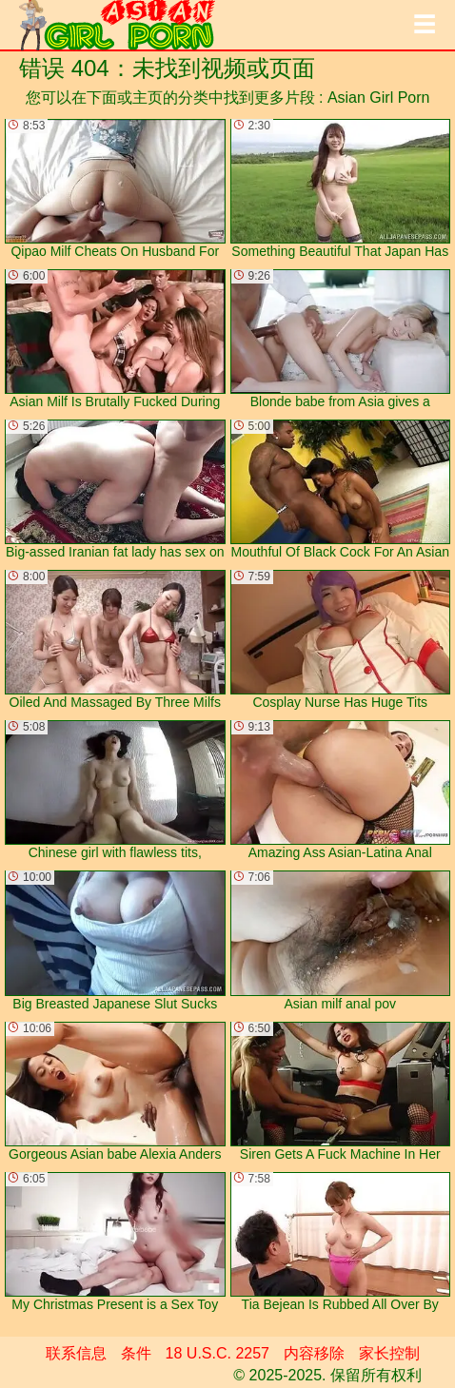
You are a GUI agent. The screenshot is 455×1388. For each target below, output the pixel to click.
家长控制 (389, 1353)
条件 (136, 1353)
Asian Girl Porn (378, 97)
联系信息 (76, 1353)
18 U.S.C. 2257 (217, 1353)
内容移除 (314, 1353)
